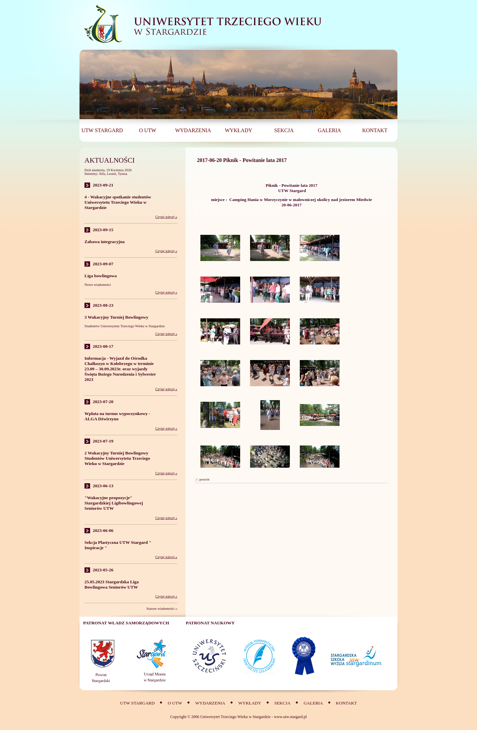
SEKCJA (282, 703)
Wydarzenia (210, 703)
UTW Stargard (137, 703)
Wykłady (249, 703)
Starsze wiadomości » (161, 608)
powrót (204, 479)
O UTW (175, 703)
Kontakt (346, 703)
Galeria (314, 703)
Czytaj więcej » (166, 217)
